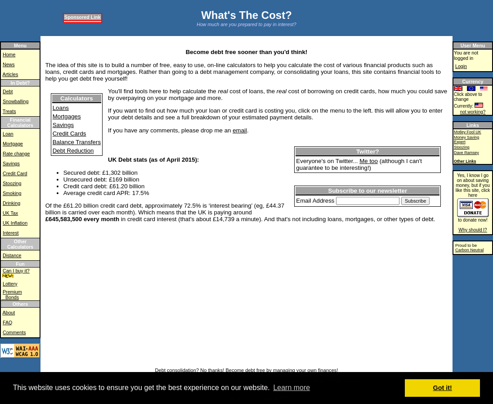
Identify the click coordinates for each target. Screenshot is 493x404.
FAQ (7, 322)
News (9, 64)
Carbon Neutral (469, 250)
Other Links (465, 161)
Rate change (16, 153)
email (240, 130)
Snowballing (15, 101)
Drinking (11, 203)
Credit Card (15, 173)
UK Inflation (15, 223)
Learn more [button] (291, 387)
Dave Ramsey (466, 152)
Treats (9, 111)
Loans (61, 107)
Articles (10, 74)
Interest (11, 233)
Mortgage (13, 143)
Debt (8, 91)
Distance (12, 255)
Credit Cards (69, 133)
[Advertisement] (209, 39)
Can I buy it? (16, 270)
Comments (14, 332)
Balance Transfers (77, 142)
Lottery (10, 283)
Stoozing (12, 183)
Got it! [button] (442, 387)
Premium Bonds (11, 294)
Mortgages (67, 116)
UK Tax (10, 213)
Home (9, 54)
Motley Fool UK (467, 132)
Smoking (12, 193)
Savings (11, 163)
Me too (368, 161)
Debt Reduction (73, 150)
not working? (473, 111)
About (8, 312)
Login (461, 66)
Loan (8, 133)
